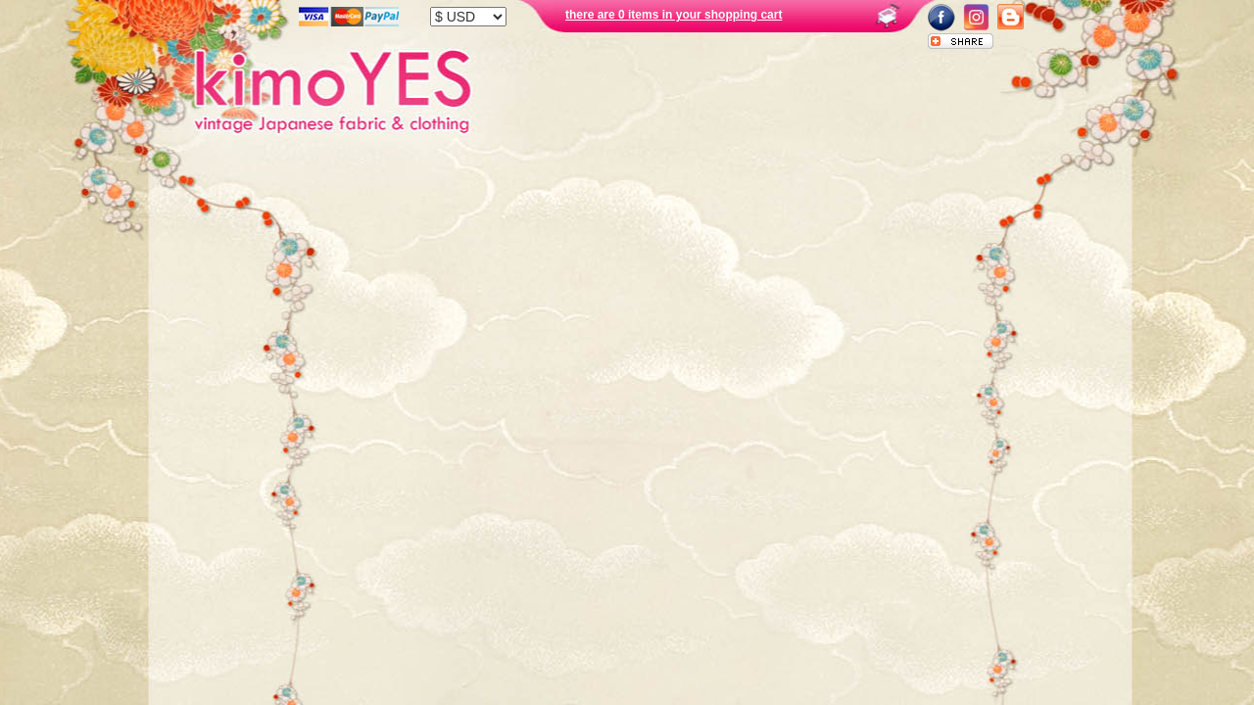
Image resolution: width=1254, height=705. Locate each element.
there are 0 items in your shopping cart (673, 15)
